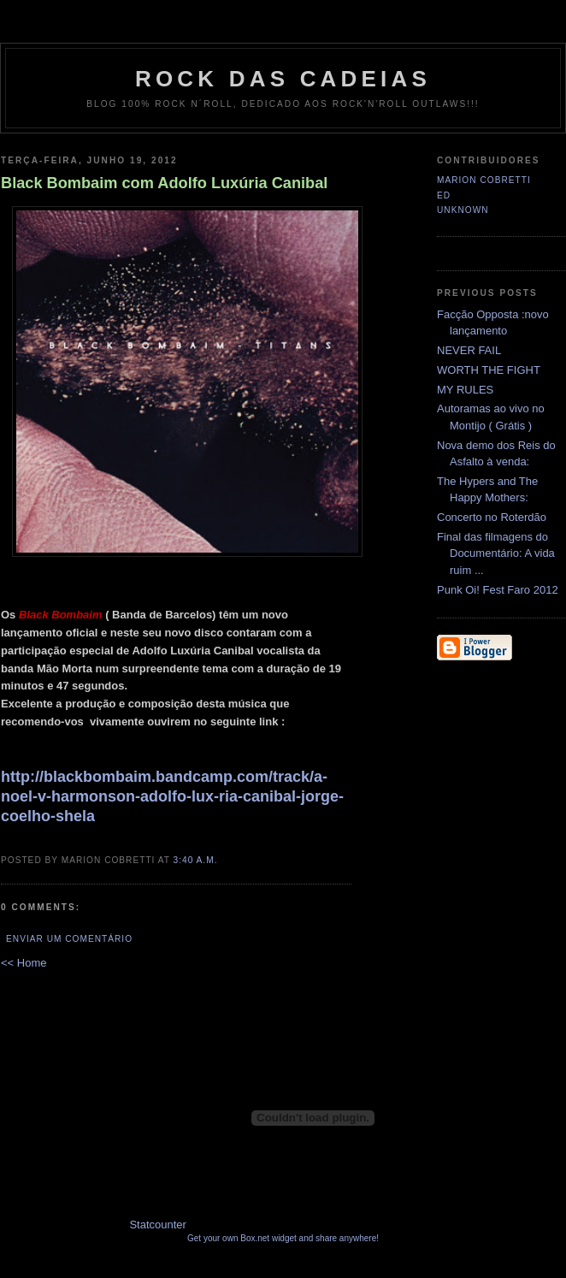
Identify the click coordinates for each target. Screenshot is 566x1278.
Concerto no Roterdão (491, 517)
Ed (444, 195)
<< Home (23, 962)
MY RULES (465, 389)
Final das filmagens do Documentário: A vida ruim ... (496, 553)
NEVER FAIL (469, 350)
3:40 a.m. (196, 860)
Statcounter (157, 1224)
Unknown (463, 210)
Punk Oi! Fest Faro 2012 (497, 589)
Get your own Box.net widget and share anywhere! (283, 1238)
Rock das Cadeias (283, 79)
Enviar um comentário (69, 939)
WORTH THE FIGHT (488, 370)
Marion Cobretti (484, 180)
